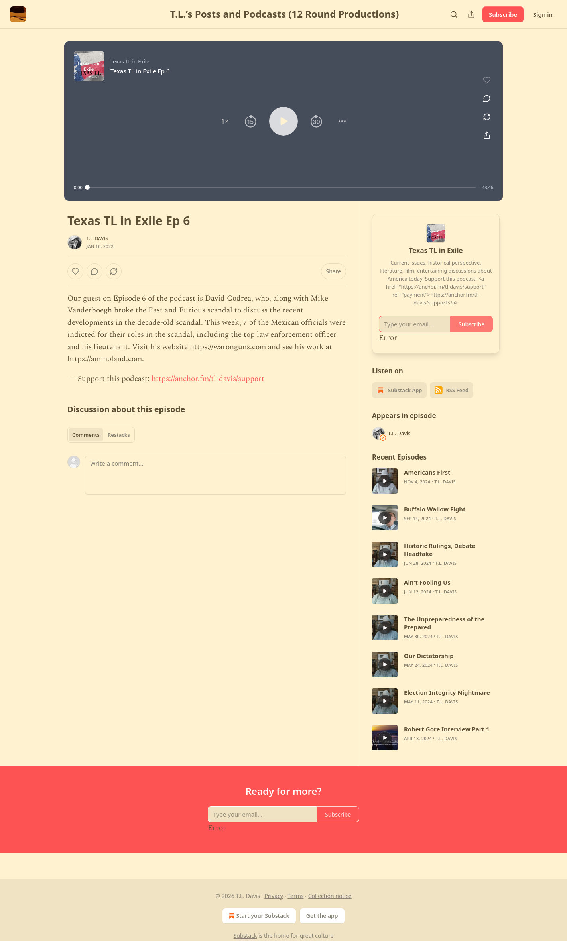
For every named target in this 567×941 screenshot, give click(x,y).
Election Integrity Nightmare (447, 692)
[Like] (75, 271)
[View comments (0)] (484, 94)
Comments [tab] (86, 434)
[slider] (281, 187)
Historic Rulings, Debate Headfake (440, 550)
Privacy (273, 896)
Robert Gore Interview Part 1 (446, 729)
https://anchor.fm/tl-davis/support (208, 379)
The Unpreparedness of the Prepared (444, 623)
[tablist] (101, 435)
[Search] (454, 14)
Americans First (427, 472)
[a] (384, 481)
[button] (225, 121)
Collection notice (330, 896)
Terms (295, 896)
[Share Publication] (471, 14)
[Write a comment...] (215, 475)
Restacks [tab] (119, 434)
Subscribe (503, 14)
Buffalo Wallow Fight (434, 509)
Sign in (543, 14)
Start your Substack (258, 916)
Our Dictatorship (429, 656)
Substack (245, 935)
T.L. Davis (97, 238)
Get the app (322, 915)
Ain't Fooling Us (427, 582)
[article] (436, 481)
